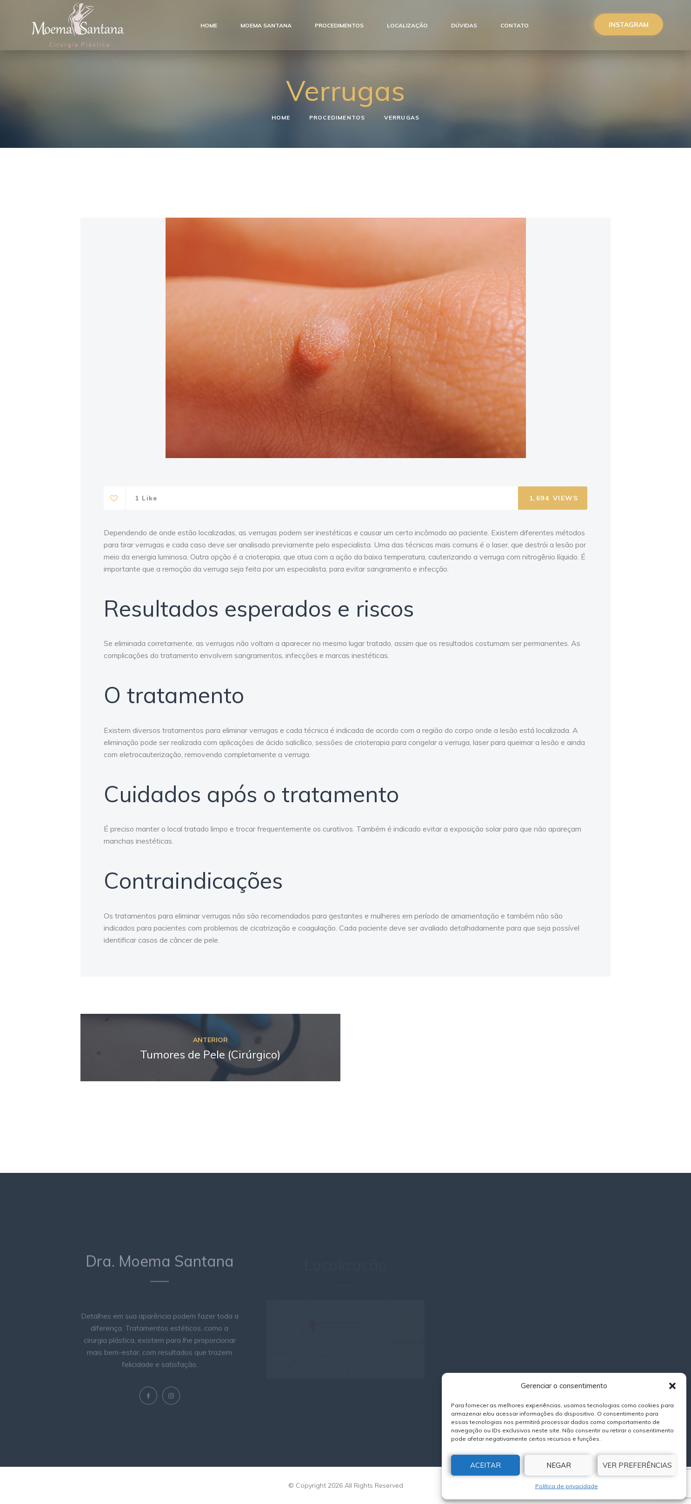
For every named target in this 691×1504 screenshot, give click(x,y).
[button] (672, 1386)
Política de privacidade (566, 1486)
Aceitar (485, 1465)
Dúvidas (464, 25)
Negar (558, 1465)
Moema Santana (266, 25)
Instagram (629, 24)
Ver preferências (637, 1465)
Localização (407, 25)
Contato (514, 25)
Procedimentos (339, 25)
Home (208, 25)
